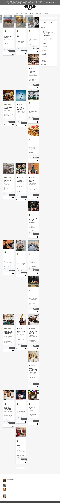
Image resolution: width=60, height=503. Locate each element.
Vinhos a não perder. (31, 181)
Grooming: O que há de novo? (21, 332)
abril (44, 53)
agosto (44, 47)
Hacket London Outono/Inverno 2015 (12, 494)
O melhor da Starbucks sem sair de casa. (33, 143)
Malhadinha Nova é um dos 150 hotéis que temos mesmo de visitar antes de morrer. (8, 36)
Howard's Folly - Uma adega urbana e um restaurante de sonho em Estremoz (8, 333)
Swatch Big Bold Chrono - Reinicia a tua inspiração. (8, 256)
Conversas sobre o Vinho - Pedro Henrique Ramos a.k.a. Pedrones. (8, 408)
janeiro (44, 57)
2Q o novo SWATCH (21, 406)
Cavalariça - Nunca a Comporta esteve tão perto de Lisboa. (21, 35)
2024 (43, 24)
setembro (44, 46)
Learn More (48, 2)
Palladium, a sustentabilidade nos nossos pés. (32, 294)
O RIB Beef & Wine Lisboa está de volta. (32, 407)
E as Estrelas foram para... (32, 72)
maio (44, 51)
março (44, 54)
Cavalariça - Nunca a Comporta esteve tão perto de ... (48, 35)
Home (13, 13)
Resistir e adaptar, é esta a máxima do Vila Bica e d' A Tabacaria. (33, 219)
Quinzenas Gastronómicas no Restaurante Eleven (33, 369)
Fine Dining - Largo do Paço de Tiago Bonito (20, 444)
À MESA (22, 13)
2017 (43, 61)
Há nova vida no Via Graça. (33, 257)
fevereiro (44, 55)
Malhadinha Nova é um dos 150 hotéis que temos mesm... (49, 33)
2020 (43, 30)
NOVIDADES (44, 13)
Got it (52, 2)
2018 (43, 60)
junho (44, 50)
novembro (45, 43)
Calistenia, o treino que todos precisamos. (33, 332)
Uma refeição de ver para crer (33, 106)
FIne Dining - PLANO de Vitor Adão (8, 181)
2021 (43, 28)
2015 (43, 64)
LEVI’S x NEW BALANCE (31, 34)
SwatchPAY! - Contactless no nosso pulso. (20, 108)
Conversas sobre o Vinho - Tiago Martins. (21, 258)
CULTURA (26, 13)
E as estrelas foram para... (11, 479)
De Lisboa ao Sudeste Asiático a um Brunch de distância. (21, 182)
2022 (43, 27)
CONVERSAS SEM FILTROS (38, 13)
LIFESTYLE (31, 13)
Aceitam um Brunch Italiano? (8, 108)
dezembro (45, 31)
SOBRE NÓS (17, 13)
